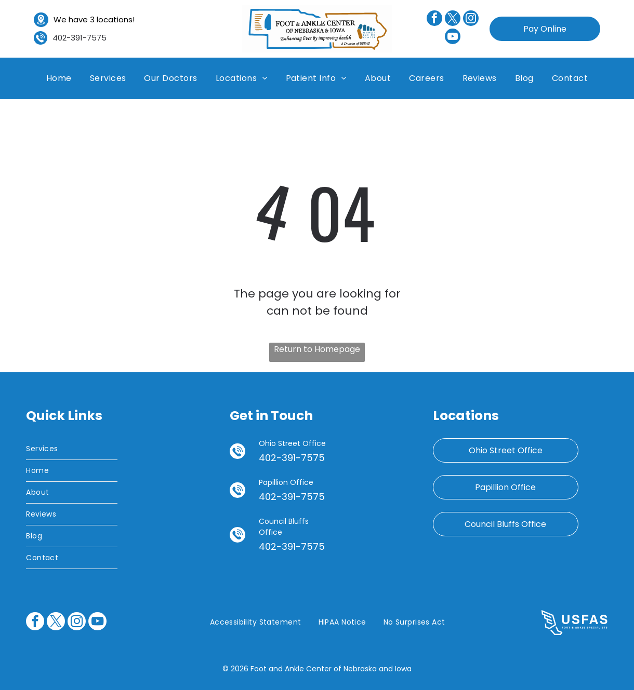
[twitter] (452, 19)
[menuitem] (59, 78)
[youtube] (452, 38)
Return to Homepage (317, 349)
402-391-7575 (79, 37)
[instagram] (471, 19)
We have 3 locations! (94, 19)
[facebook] (434, 19)
